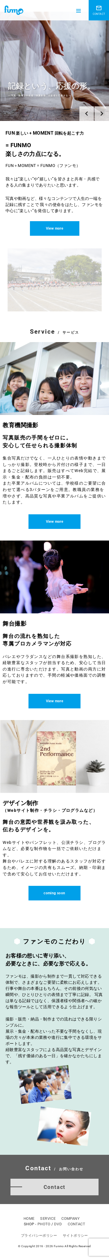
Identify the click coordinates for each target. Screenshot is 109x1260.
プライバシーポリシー (39, 1235)
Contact (55, 1187)
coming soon (54, 893)
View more (54, 228)
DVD (58, 1224)
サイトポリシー (75, 1235)
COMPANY (70, 1218)
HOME (29, 1218)
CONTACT (76, 1224)
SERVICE (48, 1218)
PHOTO (44, 1224)
